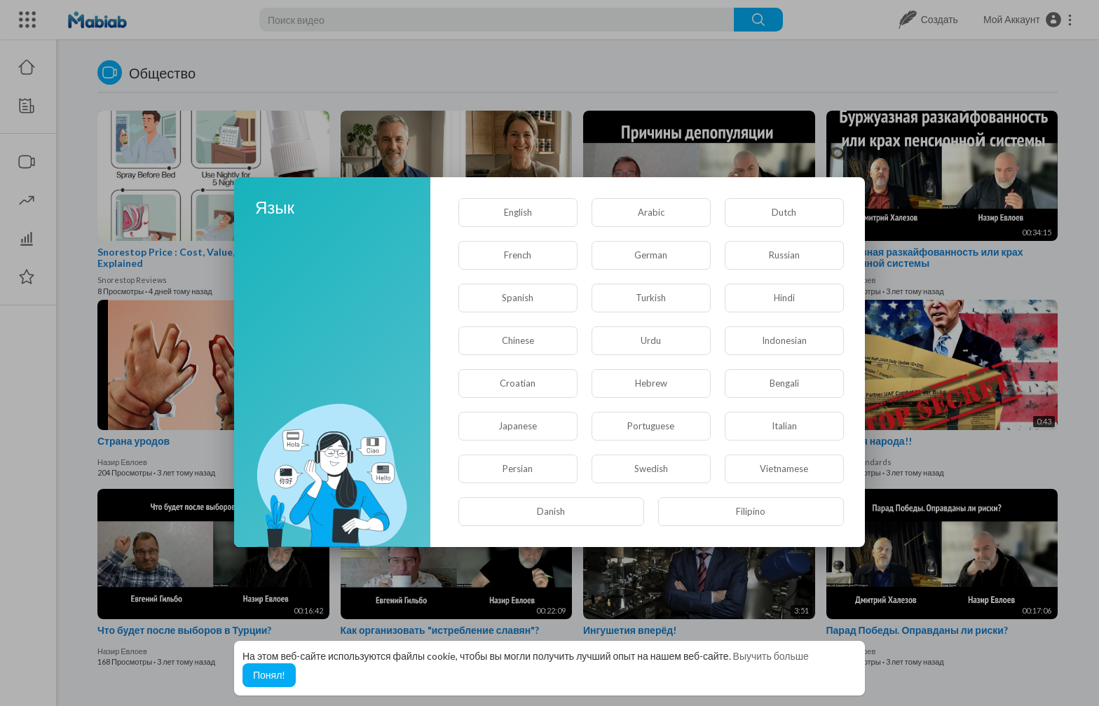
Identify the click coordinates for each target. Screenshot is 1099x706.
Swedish (651, 468)
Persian (518, 468)
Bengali (784, 383)
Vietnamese (784, 468)
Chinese (518, 340)
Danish (551, 511)
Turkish (651, 297)
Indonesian (784, 340)
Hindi (784, 297)
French (517, 255)
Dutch (784, 212)
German (650, 255)
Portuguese (650, 425)
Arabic (651, 212)
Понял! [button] (269, 675)
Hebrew (651, 383)
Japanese (517, 425)
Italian (784, 425)
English (518, 212)
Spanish (517, 297)
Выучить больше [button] (771, 656)
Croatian (517, 383)
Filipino (750, 511)
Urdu (651, 340)
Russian (784, 255)
